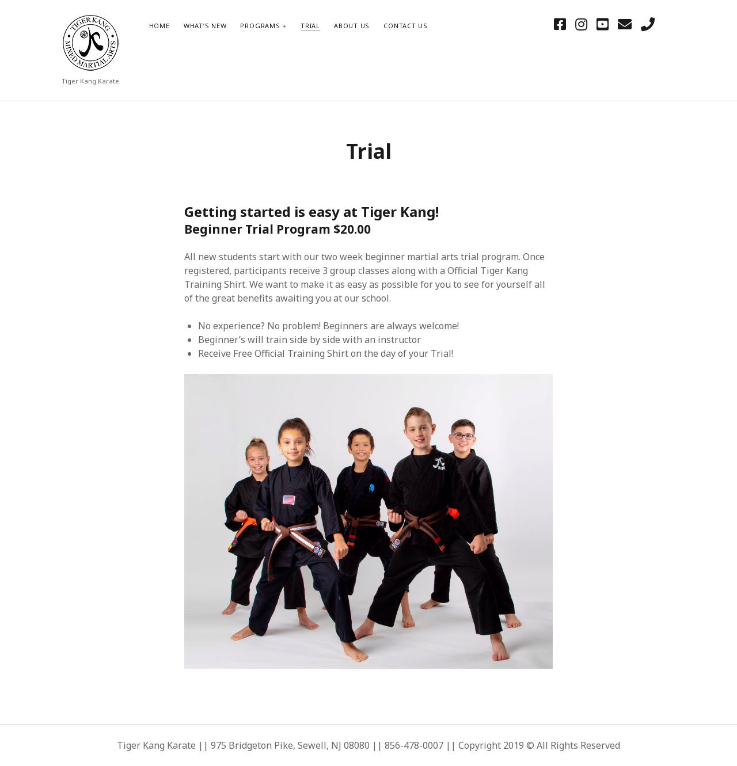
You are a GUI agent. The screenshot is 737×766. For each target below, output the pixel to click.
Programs (260, 25)
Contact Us (405, 25)
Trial (310, 25)
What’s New (205, 25)
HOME (159, 25)
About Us (352, 25)
